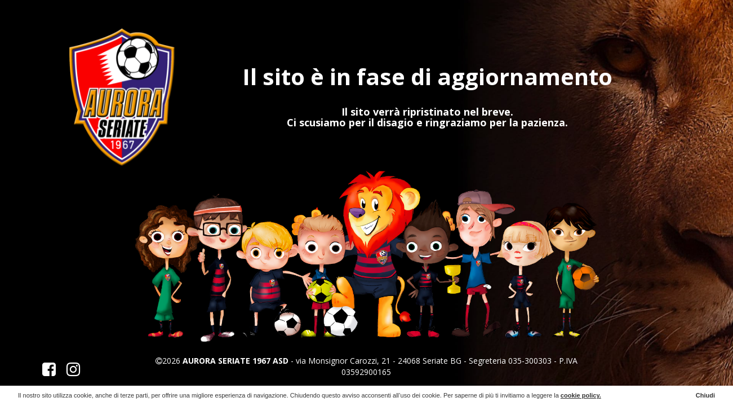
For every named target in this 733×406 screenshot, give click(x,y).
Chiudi (705, 395)
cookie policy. (581, 395)
